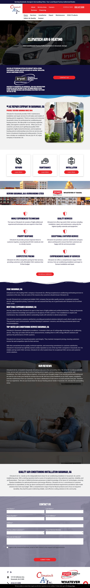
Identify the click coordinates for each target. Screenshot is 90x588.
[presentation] (19, 553)
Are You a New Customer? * (15, 530)
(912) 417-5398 (79, 7)
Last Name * (50, 509)
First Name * (11, 509)
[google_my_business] (10, 572)
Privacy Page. (71, 586)
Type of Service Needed (53, 530)
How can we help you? (14, 537)
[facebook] (8, 572)
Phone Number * (12, 516)
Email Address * (51, 516)
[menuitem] (33, 7)
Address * (10, 523)
